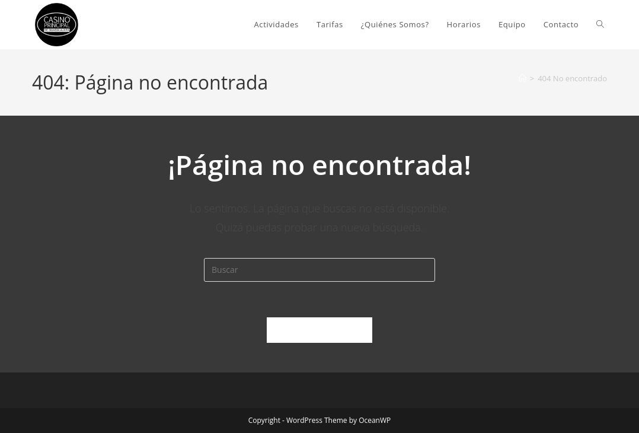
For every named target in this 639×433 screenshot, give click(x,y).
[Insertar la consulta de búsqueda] (319, 270)
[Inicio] (522, 78)
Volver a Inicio (319, 329)
